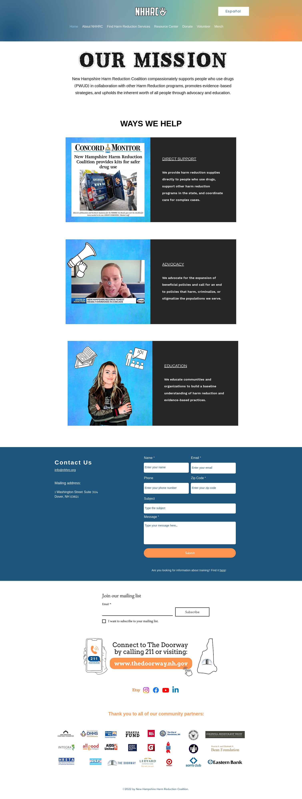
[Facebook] (156, 690)
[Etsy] (136, 690)
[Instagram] (146, 690)
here (222, 570)
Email (195, 458)
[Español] (233, 11)
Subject (149, 498)
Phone (148, 478)
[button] (92, 27)
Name (148, 458)
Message (150, 517)
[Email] (136, 611)
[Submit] (190, 553)
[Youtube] (166, 690)
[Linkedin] (175, 690)
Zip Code (197, 478)
